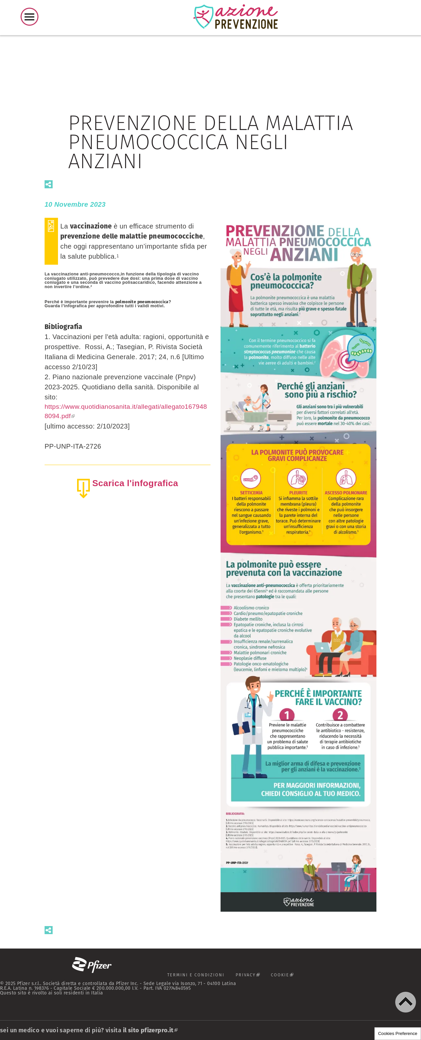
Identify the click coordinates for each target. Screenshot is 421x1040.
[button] (405, 1002)
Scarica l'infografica (135, 484)
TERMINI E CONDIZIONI (193, 975)
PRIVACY (251, 976)
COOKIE (287, 976)
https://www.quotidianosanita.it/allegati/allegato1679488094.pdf (127, 412)
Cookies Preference (397, 1033)
